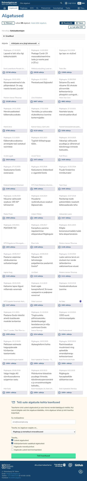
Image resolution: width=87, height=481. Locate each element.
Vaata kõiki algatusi (38, 23)
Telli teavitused (43, 456)
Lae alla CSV (77, 27)
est (79, 3)
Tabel (81, 23)
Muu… (82, 8)
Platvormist (45, 8)
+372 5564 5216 (13, 476)
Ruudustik (68, 23)
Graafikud (10, 36)
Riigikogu (23, 8)
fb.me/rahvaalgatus (15, 478)
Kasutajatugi (58, 8)
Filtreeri (9, 23)
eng (83, 3)
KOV (32, 8)
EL (37, 8)
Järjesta (21, 43)
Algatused (13, 8)
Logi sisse (72, 3)
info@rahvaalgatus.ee (13, 474)
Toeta (68, 8)
